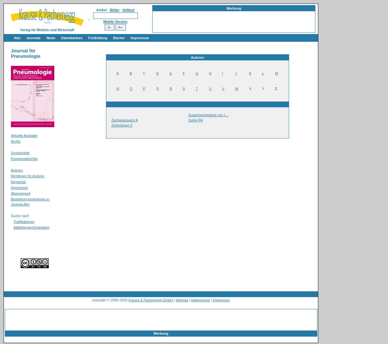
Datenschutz (200, 300)
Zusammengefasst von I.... (208, 115)
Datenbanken (72, 38)
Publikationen (24, 222)
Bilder (114, 10)
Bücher (119, 38)
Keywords (18, 182)
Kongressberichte (24, 159)
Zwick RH (195, 120)
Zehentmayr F (122, 125)
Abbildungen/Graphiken (31, 227)
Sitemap (182, 300)
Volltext (128, 10)
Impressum (140, 38)
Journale (33, 38)
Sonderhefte (20, 153)
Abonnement (20, 193)
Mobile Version (115, 21)
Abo (17, 38)
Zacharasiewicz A (124, 120)
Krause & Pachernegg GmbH (150, 300)
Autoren (17, 170)
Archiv (16, 141)
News (50, 38)
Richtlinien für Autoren (27, 176)
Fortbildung (97, 38)
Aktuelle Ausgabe (24, 135)
